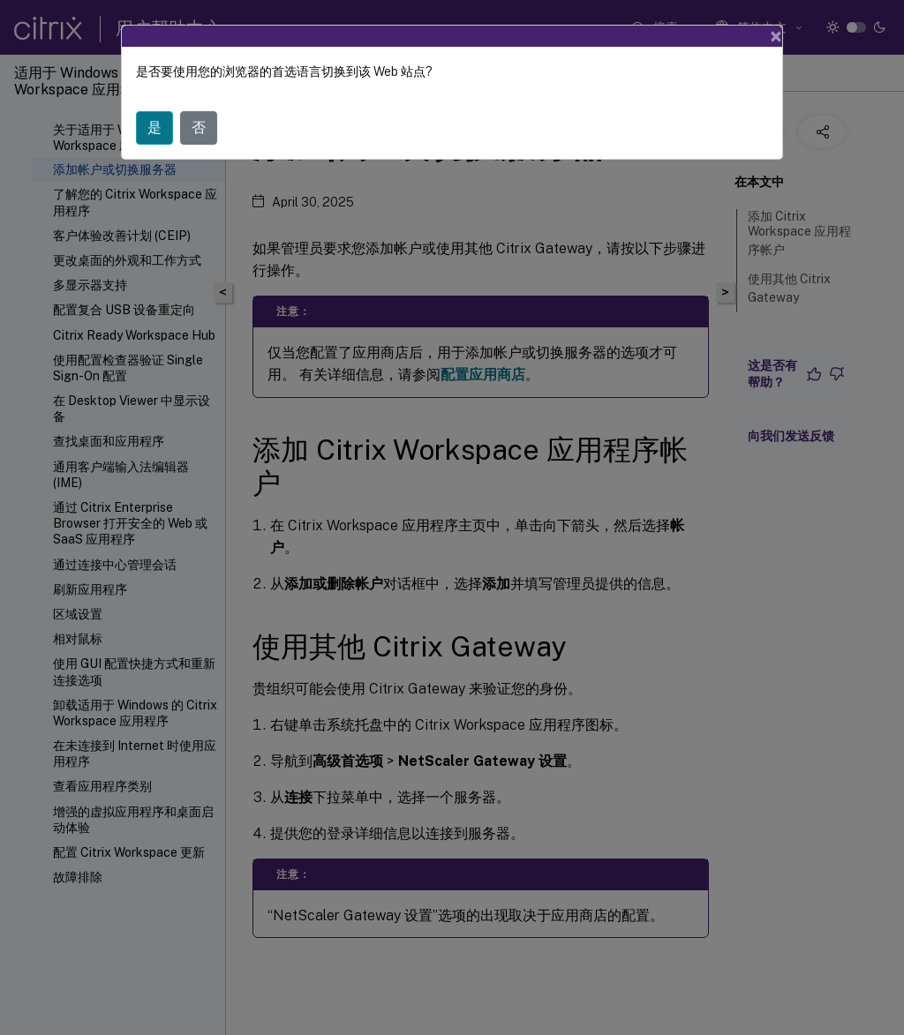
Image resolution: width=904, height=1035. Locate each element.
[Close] (776, 36)
